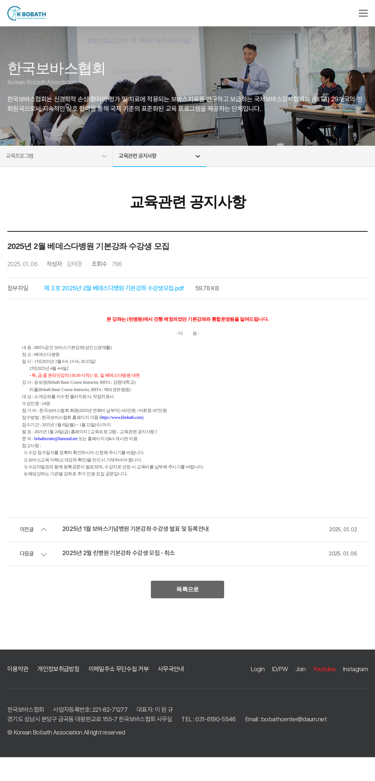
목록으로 (187, 612)
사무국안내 (171, 692)
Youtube (324, 692)
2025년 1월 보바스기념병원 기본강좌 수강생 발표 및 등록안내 (135, 550)
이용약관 (17, 692)
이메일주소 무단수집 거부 (119, 692)
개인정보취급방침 (58, 692)
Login (257, 692)
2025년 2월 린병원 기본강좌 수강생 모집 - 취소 (118, 574)
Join (300, 692)
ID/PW (280, 692)
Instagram (355, 692)
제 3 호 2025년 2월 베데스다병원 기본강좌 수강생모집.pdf (114, 309)
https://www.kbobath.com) (122, 439)
